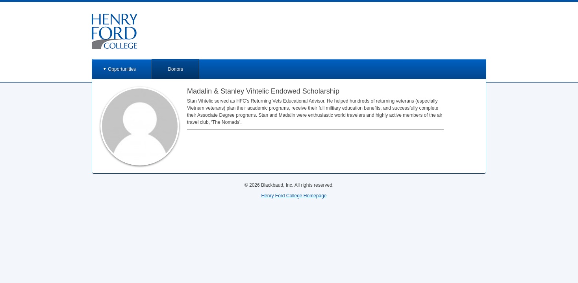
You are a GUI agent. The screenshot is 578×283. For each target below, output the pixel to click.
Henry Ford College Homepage (293, 195)
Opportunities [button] (122, 69)
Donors (175, 69)
